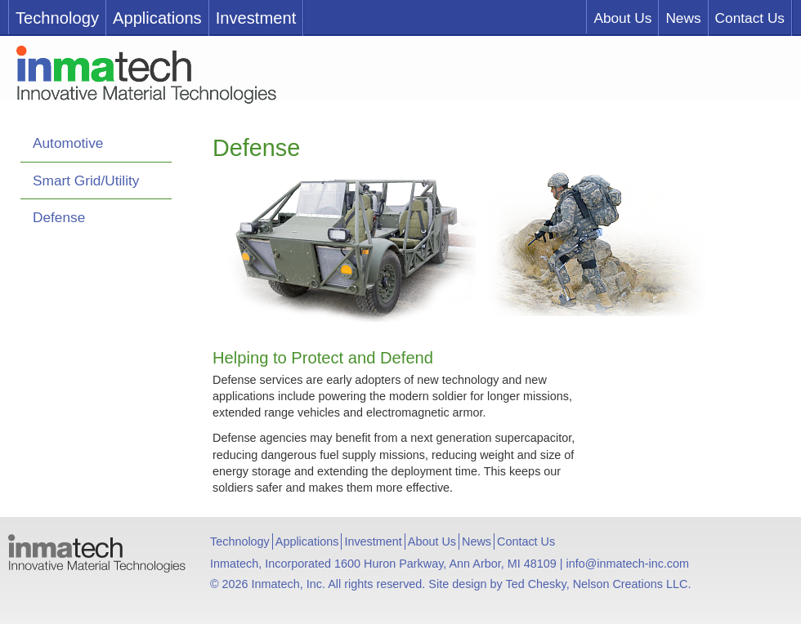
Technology (57, 18)
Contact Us (750, 18)
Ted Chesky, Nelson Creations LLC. (598, 584)
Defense (59, 217)
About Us (622, 18)
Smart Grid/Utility (86, 180)
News (682, 18)
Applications (157, 18)
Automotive (68, 143)
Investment (256, 18)
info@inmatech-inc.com (627, 563)
